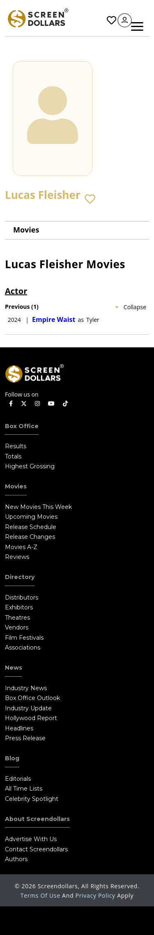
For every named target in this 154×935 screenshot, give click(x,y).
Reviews (17, 557)
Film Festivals (24, 637)
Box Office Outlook (32, 698)
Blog (12, 758)
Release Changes (30, 536)
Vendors (16, 627)
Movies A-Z (21, 547)
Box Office (22, 426)
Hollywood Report (31, 718)
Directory (19, 577)
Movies (26, 230)
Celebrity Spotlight (31, 799)
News (13, 667)
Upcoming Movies (31, 516)
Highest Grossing (30, 466)
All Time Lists (23, 788)
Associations (22, 647)
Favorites (111, 20)
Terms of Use (41, 895)
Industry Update (28, 708)
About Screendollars (37, 819)
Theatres (17, 617)
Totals (13, 456)
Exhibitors (19, 607)
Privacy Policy (96, 895)
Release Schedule (30, 527)
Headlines (19, 728)
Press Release (25, 738)
